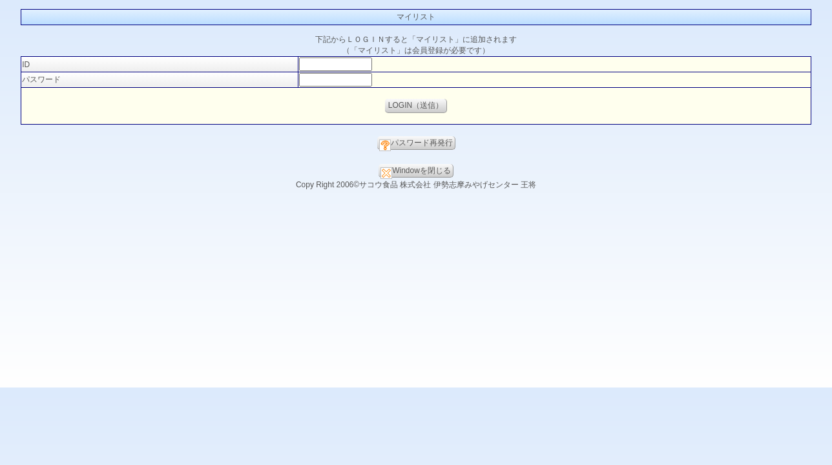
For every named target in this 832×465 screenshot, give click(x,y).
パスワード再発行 (416, 144)
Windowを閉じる (415, 172)
